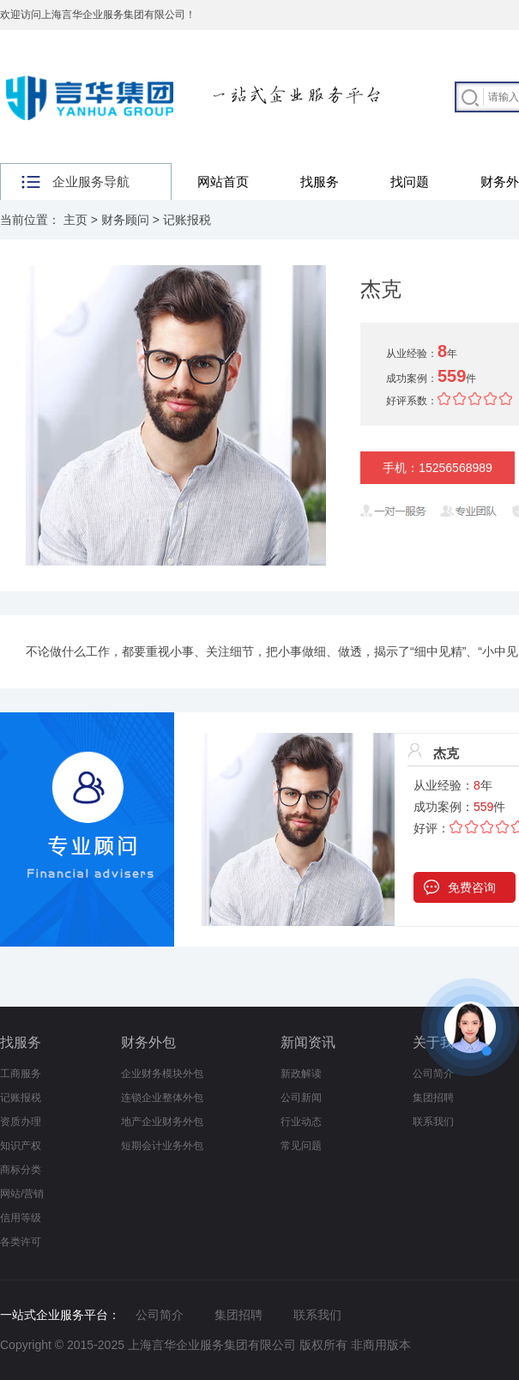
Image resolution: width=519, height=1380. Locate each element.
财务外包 (148, 1042)
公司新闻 (301, 1098)
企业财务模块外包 (162, 1074)
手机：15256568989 (437, 468)
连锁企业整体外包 (162, 1098)
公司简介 (160, 1315)
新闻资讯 (308, 1042)
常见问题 (301, 1146)
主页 (75, 220)
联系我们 (433, 1122)
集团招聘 (433, 1098)
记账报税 (187, 220)
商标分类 (20, 1170)
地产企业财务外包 (162, 1122)
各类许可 (20, 1242)
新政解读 (301, 1074)
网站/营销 (22, 1194)
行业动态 (301, 1122)
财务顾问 (125, 220)
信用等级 (20, 1218)
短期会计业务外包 (162, 1146)
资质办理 (20, 1122)
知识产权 (20, 1146)
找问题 (409, 181)
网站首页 (223, 181)
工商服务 (20, 1074)
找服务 (319, 181)
